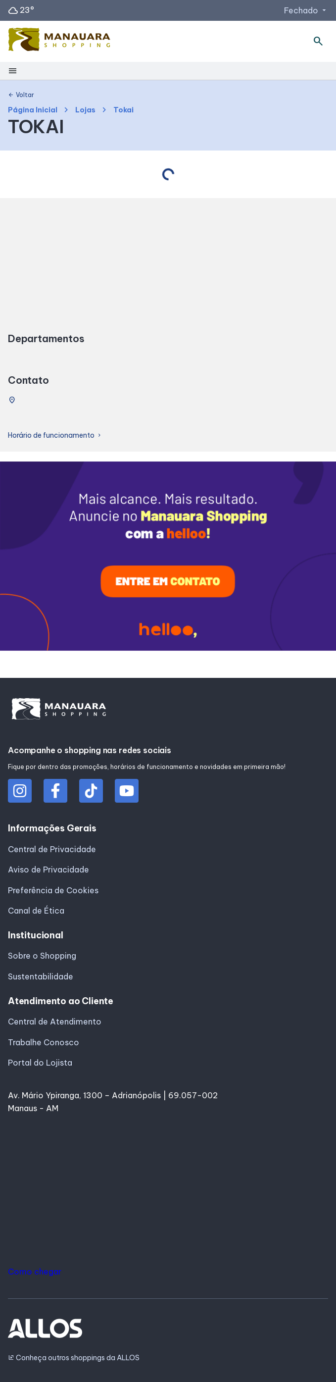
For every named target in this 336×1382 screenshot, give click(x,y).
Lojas (85, 110)
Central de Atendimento (54, 1021)
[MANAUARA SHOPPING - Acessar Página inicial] (59, 41)
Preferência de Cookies (53, 890)
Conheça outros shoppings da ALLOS (74, 1358)
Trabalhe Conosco (43, 1042)
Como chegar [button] (34, 1272)
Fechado (306, 10)
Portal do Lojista (40, 1063)
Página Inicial (32, 110)
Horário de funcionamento (55, 435)
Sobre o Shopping (42, 956)
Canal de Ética (36, 911)
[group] (168, 558)
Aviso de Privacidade (48, 869)
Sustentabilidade (40, 976)
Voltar (21, 95)
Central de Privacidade (52, 849)
